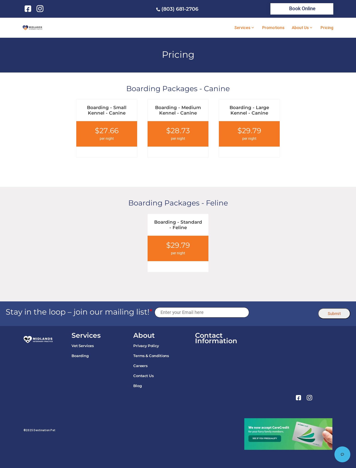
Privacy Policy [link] (146, 346)
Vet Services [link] (83, 346)
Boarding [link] (80, 356)
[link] (29, 8)
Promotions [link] (273, 28)
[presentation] (284, 312)
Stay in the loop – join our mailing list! (79, 312)
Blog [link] (137, 386)
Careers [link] (140, 366)
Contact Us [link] (143, 376)
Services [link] (242, 28)
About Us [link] (300, 28)
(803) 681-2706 (179, 9)
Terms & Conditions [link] (151, 356)
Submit (334, 313)
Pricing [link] (327, 28)
